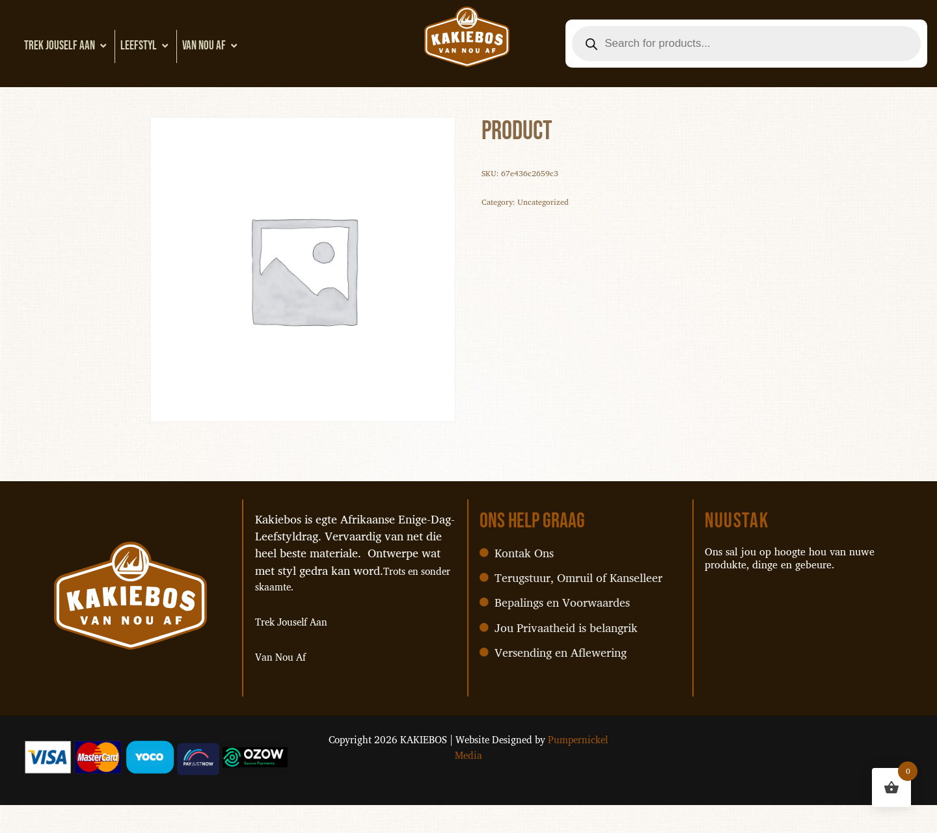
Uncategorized (554, 207)
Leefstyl (145, 45)
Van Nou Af (211, 45)
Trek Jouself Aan (66, 45)
